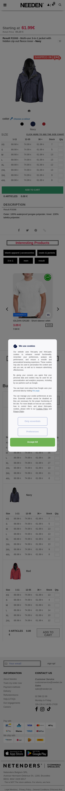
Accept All (32, 442)
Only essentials (33, 421)
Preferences (32, 431)
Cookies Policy (42, 409)
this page (36, 391)
